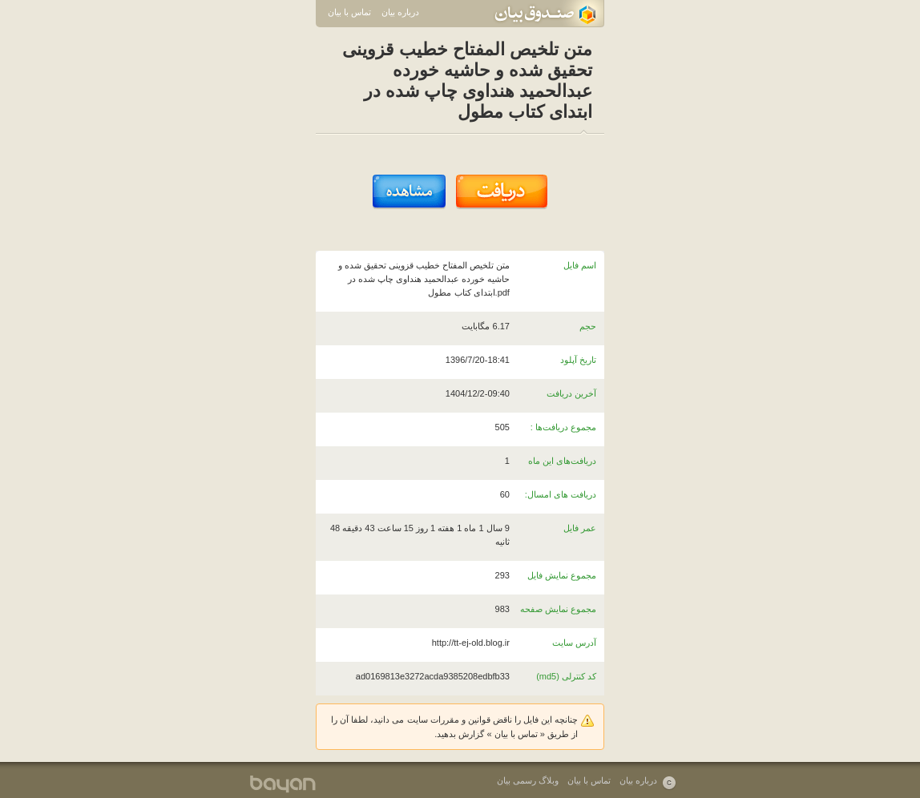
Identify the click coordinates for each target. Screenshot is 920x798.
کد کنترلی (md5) (566, 676)
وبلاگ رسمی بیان (528, 780)
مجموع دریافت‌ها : (563, 427)
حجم (587, 326)
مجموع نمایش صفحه (558, 609)
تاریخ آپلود (578, 360)
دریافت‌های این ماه (562, 461)
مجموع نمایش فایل (561, 575)
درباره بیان (400, 12)
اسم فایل (579, 265)
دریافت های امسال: (560, 494)
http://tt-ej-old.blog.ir (471, 642)
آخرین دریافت (571, 393)
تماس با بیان (349, 12)
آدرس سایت (574, 642)
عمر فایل (579, 528)
